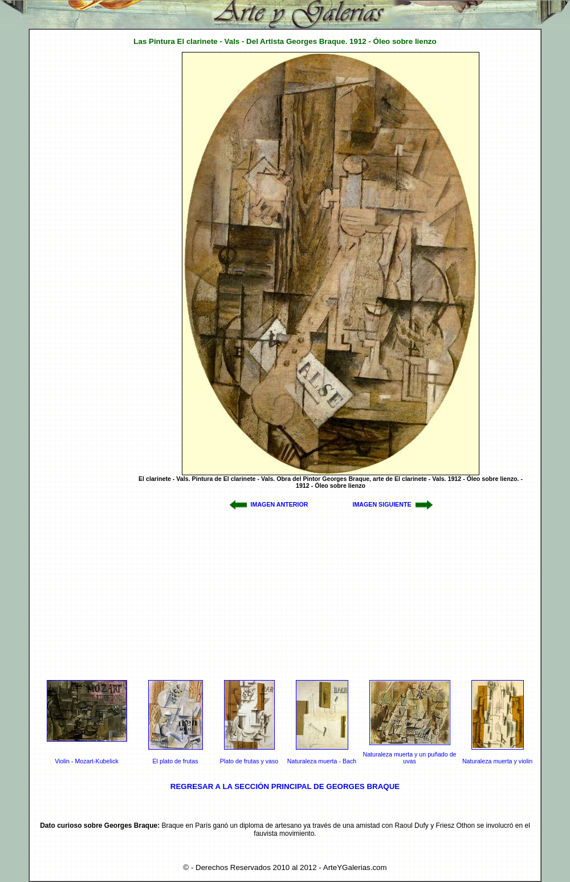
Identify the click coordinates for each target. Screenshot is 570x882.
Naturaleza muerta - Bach (321, 761)
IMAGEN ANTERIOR (279, 504)
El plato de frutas (175, 761)
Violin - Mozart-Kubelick (87, 761)
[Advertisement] (76, 223)
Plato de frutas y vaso (249, 761)
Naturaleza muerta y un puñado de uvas (409, 757)
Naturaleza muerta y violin (497, 761)
